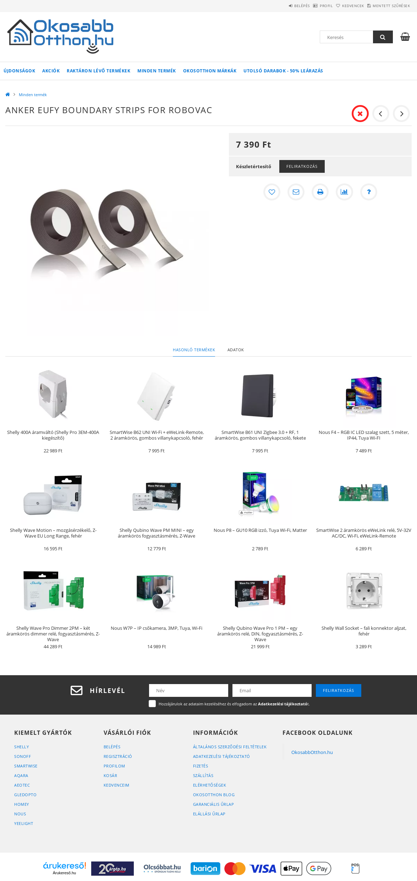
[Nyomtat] (320, 191)
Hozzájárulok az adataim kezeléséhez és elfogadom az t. (234, 703)
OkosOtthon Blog (214, 794)
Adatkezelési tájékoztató (221, 756)
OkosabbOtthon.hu (312, 752)
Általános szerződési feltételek (230, 746)
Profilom (114, 766)
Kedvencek (342, 5)
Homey (21, 804)
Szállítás (203, 775)
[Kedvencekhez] (271, 191)
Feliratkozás (302, 166)
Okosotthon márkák (210, 71)
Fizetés (200, 766)
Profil (307, 5)
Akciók (51, 71)
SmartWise (26, 766)
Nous (20, 813)
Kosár (110, 775)
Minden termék (156, 71)
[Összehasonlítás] (344, 191)
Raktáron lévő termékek (98, 71)
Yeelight (23, 823)
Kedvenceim (117, 785)
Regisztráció (118, 756)
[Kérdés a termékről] (368, 191)
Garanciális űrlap (213, 804)
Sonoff (22, 756)
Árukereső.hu (64, 873)
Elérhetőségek (209, 785)
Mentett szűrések (387, 5)
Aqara (21, 775)
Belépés (276, 5)
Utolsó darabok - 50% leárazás (283, 71)
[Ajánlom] (295, 191)
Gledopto (25, 794)
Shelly (21, 746)
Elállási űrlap (209, 813)
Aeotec (22, 785)
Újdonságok (19, 71)
